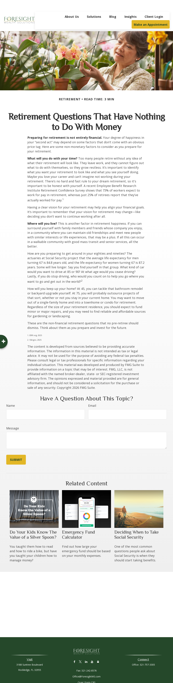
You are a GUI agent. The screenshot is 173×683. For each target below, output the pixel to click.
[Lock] (98, 651)
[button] (71, 6)
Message (12, 418)
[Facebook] (74, 651)
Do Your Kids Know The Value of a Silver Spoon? (33, 524)
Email (92, 395)
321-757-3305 (147, 654)
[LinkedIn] (86, 651)
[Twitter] (80, 651)
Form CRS (89, 672)
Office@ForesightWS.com (86, 666)
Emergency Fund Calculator (78, 524)
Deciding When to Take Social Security (136, 524)
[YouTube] (92, 651)
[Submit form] (16, 449)
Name (10, 395)
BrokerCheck (121, 678)
